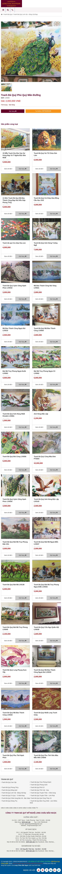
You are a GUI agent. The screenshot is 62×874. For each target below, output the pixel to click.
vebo (7, 808)
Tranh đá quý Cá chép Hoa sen (14, 243)
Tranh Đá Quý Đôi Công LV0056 (14, 456)
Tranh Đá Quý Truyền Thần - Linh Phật (42, 795)
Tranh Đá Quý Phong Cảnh (38, 785)
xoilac (11, 808)
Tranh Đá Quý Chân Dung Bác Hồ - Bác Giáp (15, 798)
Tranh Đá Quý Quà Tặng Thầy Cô (41, 798)
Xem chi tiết (8, 169)
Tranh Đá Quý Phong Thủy (9, 787)
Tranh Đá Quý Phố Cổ (37, 787)
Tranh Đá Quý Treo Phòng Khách (40, 782)
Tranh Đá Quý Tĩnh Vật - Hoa (39, 790)
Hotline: (43, 111)
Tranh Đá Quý (8, 14)
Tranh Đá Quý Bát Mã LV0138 (13, 584)
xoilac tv (15, 808)
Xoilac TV (35, 808)
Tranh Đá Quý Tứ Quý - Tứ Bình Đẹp (13, 795)
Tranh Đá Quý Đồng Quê (9, 790)
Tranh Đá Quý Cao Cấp (8, 782)
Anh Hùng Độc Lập (41, 414)
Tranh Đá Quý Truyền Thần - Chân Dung (43, 793)
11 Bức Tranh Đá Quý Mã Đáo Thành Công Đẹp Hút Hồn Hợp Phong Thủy (14, 200)
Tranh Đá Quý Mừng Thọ (9, 801)
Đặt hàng (12, 111)
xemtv (20, 808)
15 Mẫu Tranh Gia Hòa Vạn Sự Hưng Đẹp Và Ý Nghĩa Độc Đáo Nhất (14, 155)
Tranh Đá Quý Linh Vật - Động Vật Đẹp (25, 14)
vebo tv (3, 808)
